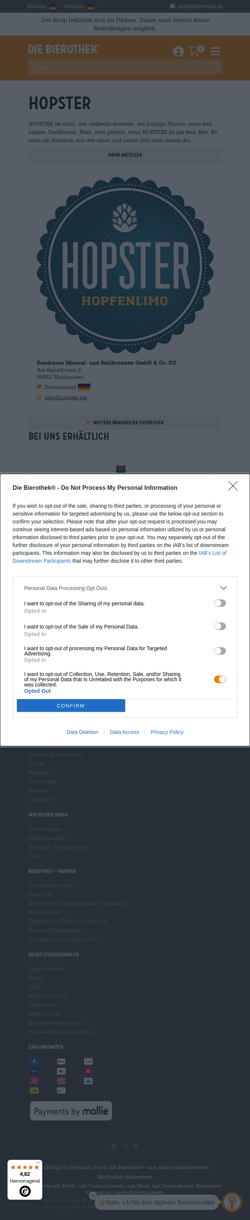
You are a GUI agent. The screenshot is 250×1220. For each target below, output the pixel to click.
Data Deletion (83, 732)
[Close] (235, 488)
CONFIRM (71, 706)
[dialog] (125, 610)
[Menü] (37, 1164)
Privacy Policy (167, 732)
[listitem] (125, 588)
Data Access (124, 732)
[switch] (220, 603)
